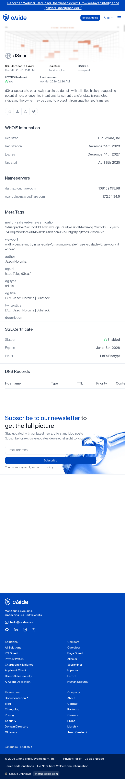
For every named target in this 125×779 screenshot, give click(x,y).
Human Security (77, 681)
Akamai (72, 659)
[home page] (15, 17)
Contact (73, 703)
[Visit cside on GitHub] (7, 630)
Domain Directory (16, 726)
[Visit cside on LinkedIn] (16, 630)
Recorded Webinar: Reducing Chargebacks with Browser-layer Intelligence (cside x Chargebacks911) (63, 5)
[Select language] (108, 18)
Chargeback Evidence (19, 664)
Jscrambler (74, 664)
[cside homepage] (17, 602)
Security (10, 720)
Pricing (9, 715)
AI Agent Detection (18, 681)
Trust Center (77, 732)
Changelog (12, 709)
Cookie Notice (94, 758)
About (71, 698)
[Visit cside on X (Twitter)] (34, 630)
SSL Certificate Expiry (19, 66)
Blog (8, 703)
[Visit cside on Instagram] (25, 630)
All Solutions (13, 647)
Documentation (17, 698)
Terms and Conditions (19, 766)
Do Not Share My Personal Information (62, 766)
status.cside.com (46, 773)
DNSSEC (83, 66)
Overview (73, 647)
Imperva (72, 670)
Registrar (54, 66)
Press (71, 720)
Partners (73, 709)
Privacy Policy (72, 758)
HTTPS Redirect (16, 77)
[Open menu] (119, 17)
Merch (73, 726)
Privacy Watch (14, 659)
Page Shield (75, 653)
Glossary (11, 732)
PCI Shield (11, 653)
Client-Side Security (18, 676)
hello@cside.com (19, 622)
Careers (72, 715)
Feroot (72, 676)
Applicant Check (15, 670)
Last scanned (49, 77)
